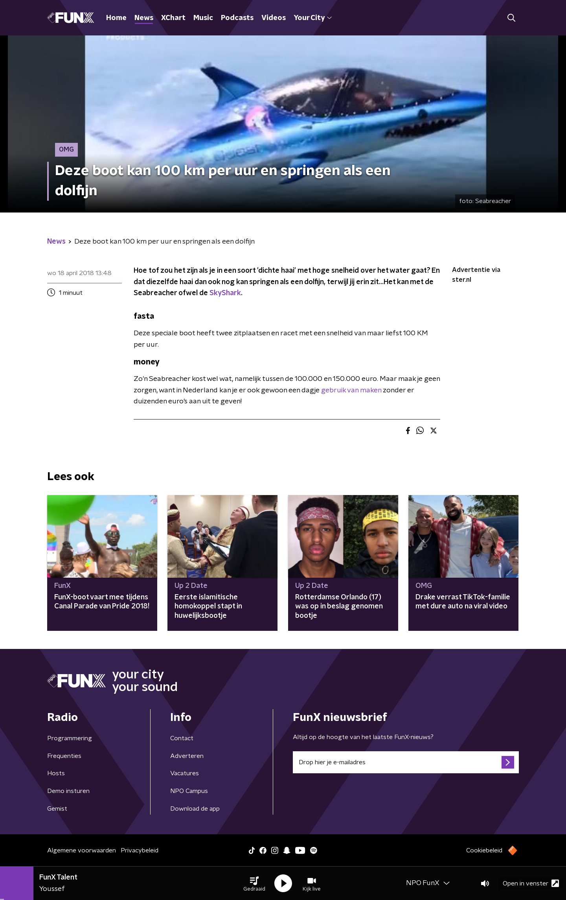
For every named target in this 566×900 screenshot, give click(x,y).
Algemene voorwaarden (81, 850)
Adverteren (187, 756)
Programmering (69, 738)
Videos (273, 18)
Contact (181, 738)
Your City (313, 18)
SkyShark (225, 293)
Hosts (56, 773)
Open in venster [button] (531, 883)
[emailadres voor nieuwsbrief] (406, 762)
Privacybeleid (139, 850)
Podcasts (237, 18)
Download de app (195, 809)
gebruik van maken (351, 390)
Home (116, 18)
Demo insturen (68, 791)
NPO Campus (189, 791)
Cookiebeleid (484, 850)
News (143, 18)
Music (203, 18)
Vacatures (184, 773)
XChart (173, 18)
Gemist (57, 809)
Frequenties (64, 756)
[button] (254, 883)
